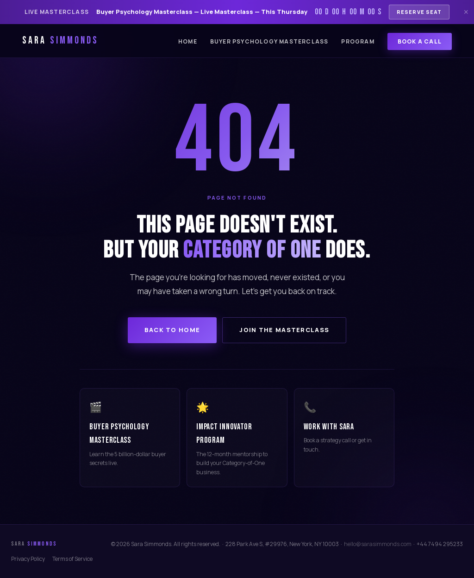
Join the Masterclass (284, 330)
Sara (60, 40)
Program (357, 41)
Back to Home (172, 330)
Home (187, 41)
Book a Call (420, 41)
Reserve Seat (419, 11)
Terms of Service (72, 559)
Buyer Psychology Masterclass (269, 41)
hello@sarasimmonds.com (378, 544)
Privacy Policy (28, 559)
